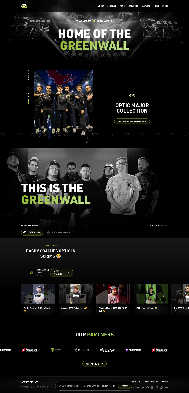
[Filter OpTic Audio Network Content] (59, 232)
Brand (165, 381)
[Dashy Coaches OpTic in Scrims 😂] (38, 299)
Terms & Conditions (132, 381)
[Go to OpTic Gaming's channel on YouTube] (61, 272)
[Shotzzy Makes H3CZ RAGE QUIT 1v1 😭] (113, 299)
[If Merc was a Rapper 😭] (151, 299)
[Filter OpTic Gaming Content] (32, 232)
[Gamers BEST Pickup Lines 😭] (76, 299)
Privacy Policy (108, 385)
